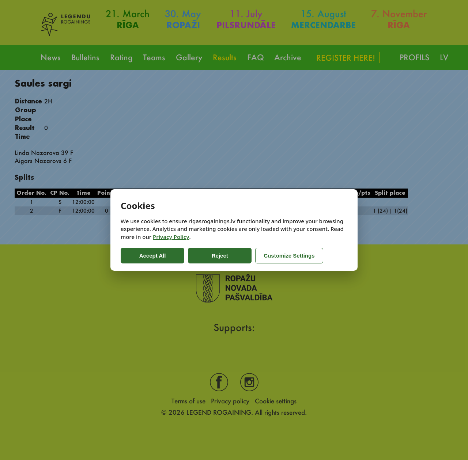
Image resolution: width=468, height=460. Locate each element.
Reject (212, 255)
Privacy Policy (171, 236)
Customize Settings (278, 255)
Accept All (150, 255)
